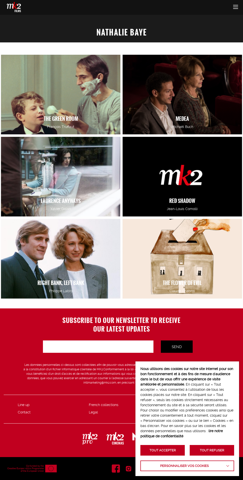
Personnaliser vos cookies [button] (184, 466)
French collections (103, 405)
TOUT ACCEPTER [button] (163, 450)
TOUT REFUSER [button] (212, 450)
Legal (93, 412)
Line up (24, 405)
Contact (24, 412)
